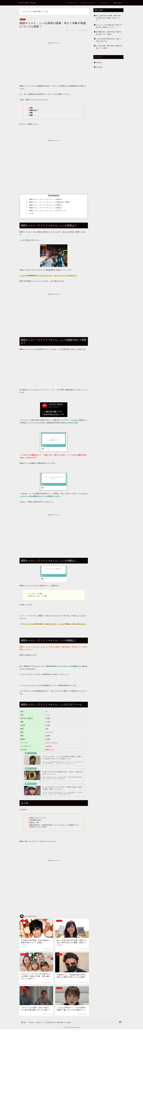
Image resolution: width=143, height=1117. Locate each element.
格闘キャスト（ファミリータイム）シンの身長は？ (46, 199)
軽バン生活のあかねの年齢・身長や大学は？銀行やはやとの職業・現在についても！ (108, 18)
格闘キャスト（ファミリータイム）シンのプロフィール (47, 210)
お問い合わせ (117, 3)
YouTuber (22, 19)
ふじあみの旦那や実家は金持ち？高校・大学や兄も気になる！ (109, 40)
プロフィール (72, 3)
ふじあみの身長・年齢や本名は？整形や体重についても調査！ (109, 47)
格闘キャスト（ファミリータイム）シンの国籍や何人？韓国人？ (50, 202)
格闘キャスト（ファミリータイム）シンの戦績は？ (46, 208)
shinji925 (48, 746)
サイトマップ (104, 3)
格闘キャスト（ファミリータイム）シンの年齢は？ (46, 205)
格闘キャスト (50, 749)
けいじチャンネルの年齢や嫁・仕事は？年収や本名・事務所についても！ (109, 26)
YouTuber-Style (27, 2)
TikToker (99, 62)
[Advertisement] (54, 60)
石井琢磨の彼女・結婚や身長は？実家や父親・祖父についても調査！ (109, 33)
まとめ (31, 213)
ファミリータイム (51, 742)
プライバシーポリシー (88, 3)
